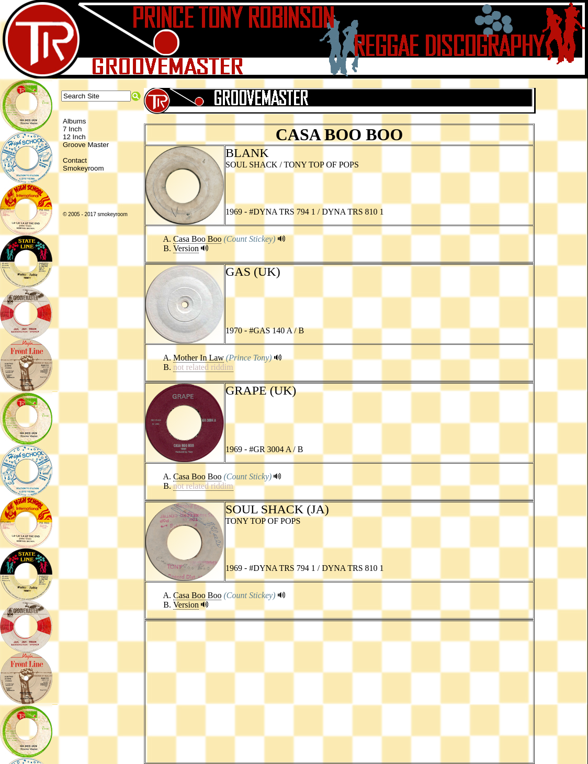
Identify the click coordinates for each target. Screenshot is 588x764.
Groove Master (86, 145)
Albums (74, 121)
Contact (75, 160)
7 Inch (72, 129)
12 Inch (74, 137)
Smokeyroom (83, 168)
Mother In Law (198, 357)
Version (186, 248)
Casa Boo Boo (197, 238)
